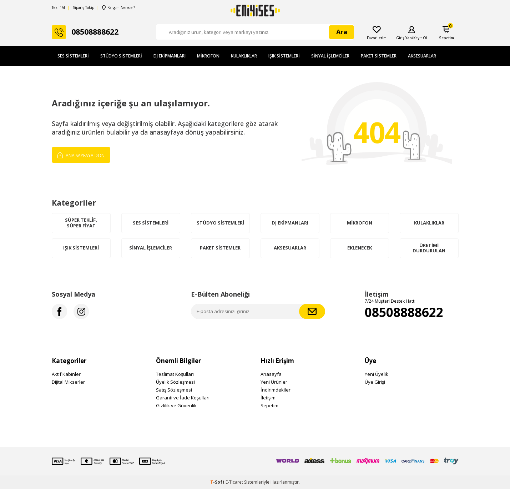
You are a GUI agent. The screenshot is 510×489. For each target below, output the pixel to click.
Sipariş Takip (83, 7)
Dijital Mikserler (68, 382)
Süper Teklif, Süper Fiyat (81, 223)
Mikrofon (208, 56)
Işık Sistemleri (284, 56)
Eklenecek (359, 247)
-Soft (218, 482)
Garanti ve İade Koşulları (182, 397)
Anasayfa (271, 374)
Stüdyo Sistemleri (121, 56)
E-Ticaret (234, 482)
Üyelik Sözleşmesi (175, 382)
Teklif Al (58, 7)
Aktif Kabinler (66, 374)
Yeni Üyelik (376, 374)
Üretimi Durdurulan (429, 248)
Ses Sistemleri (73, 56)
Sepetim (269, 405)
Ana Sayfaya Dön (81, 154)
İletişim (268, 397)
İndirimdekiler (276, 390)
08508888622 (404, 312)
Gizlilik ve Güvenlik (176, 405)
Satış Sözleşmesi (174, 390)
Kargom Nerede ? (118, 7)
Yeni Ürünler (274, 382)
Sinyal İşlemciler (330, 56)
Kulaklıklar (244, 56)
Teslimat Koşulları (175, 374)
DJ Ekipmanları (169, 56)
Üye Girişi (375, 382)
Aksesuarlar (422, 56)
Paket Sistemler (379, 56)
